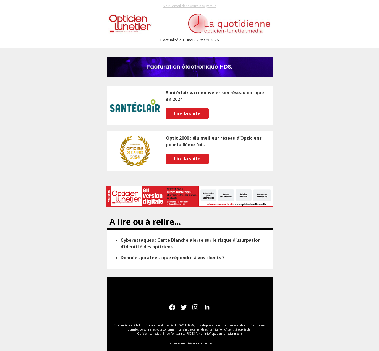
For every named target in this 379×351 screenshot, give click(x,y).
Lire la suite (187, 113)
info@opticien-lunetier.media (223, 334)
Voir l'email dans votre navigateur (189, 6)
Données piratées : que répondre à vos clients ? (172, 257)
